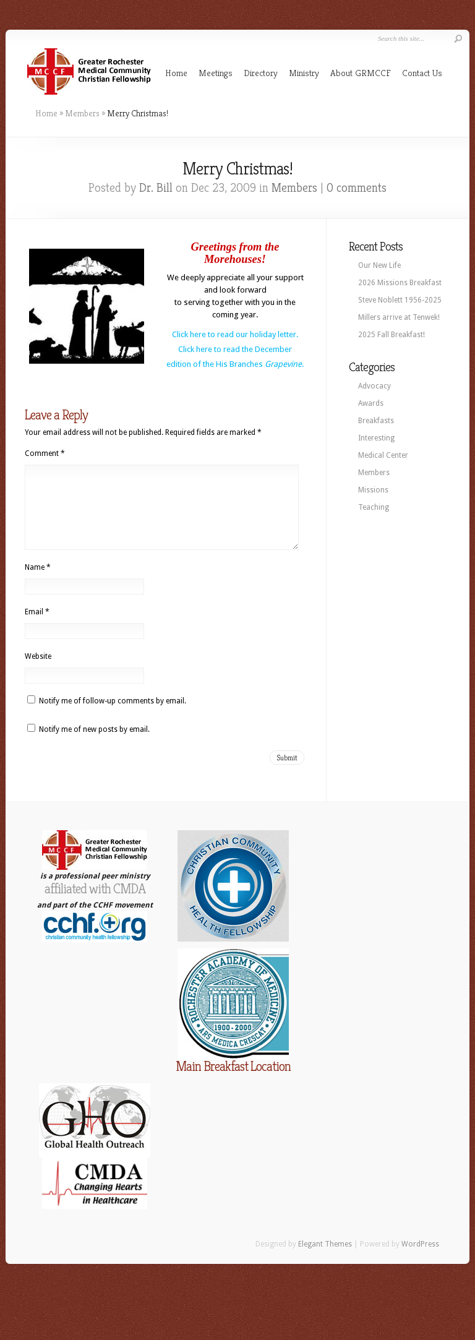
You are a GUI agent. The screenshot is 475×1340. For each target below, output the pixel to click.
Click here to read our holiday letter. (235, 334)
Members (82, 113)
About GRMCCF (360, 73)
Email (37, 626)
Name (38, 582)
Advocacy (374, 386)
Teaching (373, 507)
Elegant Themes (325, 1259)
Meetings (216, 73)
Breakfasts (376, 420)
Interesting (376, 438)
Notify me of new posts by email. (94, 744)
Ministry (304, 73)
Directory (261, 73)
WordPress (420, 1259)
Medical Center (383, 455)
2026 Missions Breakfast (400, 282)
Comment (45, 453)
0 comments (357, 187)
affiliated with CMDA (95, 903)
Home (176, 73)
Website (38, 671)
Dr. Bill (156, 187)
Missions (373, 490)
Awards (370, 403)
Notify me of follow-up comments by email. (112, 715)
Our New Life (379, 265)
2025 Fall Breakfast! (391, 334)
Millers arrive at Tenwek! (399, 317)
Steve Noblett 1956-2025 (400, 300)
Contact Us (422, 73)
